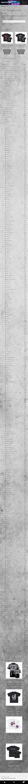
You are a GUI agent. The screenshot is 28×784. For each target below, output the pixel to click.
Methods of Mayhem (9, 433)
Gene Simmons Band (10, 314)
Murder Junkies (9, 449)
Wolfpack (8, 611)
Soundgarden (8, 529)
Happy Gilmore (10, 648)
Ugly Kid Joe (8, 585)
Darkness (8, 238)
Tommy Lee (8, 572)
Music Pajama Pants (9, 619)
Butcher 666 (8, 195)
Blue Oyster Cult (9, 173)
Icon (7, 349)
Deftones (8, 254)
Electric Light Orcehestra (10, 279)
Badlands (8, 148)
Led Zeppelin (8, 392)
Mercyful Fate (8, 423)
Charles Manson (9, 634)
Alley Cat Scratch (9, 136)
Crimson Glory (8, 222)
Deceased (8, 250)
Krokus (7, 388)
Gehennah (8, 312)
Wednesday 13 (8, 601)
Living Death (8, 398)
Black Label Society (9, 166)
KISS (7, 378)
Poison (7, 484)
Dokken (7, 267)
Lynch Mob (8, 404)
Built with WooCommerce (11, 778)
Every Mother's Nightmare (11, 289)
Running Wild (8, 513)
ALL (7, 134)
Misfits (7, 437)
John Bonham (8, 359)
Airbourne (8, 129)
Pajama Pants (7, 617)
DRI (7, 273)
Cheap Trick (8, 203)
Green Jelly (8, 332)
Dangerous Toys (9, 234)
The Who (8, 562)
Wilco (7, 609)
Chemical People (9, 205)
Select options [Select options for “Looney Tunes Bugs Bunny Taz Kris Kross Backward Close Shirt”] (10, 738)
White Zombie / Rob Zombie (11, 605)
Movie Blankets (9, 86)
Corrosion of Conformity (10, 220)
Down (7, 271)
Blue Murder (8, 172)
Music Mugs (8, 95)
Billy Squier (8, 164)
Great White (8, 328)
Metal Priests (8, 427)
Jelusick (7, 355)
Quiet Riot (8, 490)
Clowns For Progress (10, 216)
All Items (5, 64)
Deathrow (8, 248)
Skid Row (8, 523)
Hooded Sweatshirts (8, 109)
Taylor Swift (8, 543)
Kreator (7, 386)
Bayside (7, 154)
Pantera (7, 474)
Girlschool (8, 324)
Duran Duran (8, 277)
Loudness (8, 402)
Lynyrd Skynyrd (8, 406)
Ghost (7, 318)
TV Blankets (8, 91)
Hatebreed (8, 345)
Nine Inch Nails (9, 462)
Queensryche (8, 488)
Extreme (7, 296)
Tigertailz (8, 566)
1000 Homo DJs (9, 117)
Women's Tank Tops (8, 650)
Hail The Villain (9, 338)
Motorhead (8, 445)
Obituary (7, 468)
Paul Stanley (8, 476)
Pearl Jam (8, 478)
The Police (8, 560)
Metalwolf (8, 431)
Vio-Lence (8, 593)
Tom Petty (8, 570)
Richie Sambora (9, 503)
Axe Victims (8, 146)
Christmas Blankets (11, 101)
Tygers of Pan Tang (9, 580)
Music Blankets (9, 88)
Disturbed (8, 265)
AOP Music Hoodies (9, 74)
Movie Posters (8, 644)
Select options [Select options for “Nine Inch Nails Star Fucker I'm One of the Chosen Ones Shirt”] (10, 765)
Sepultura (8, 519)
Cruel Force (8, 226)
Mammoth (8, 418)
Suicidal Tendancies (9, 539)
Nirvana (7, 464)
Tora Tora (8, 574)
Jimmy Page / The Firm (10, 357)
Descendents (8, 257)
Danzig (7, 236)
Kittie (7, 380)
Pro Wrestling (7, 623)
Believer (7, 158)
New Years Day (8, 459)
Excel (7, 291)
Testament (8, 548)
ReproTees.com (6, 2)
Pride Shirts (7, 621)
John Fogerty (8, 361)
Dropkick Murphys (9, 275)
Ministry (7, 435)
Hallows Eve (8, 341)
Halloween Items (9, 107)
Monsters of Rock (9, 439)
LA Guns (7, 390)
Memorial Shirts (8, 113)
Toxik (7, 576)
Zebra (7, 615)
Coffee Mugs (7, 93)
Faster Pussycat (9, 298)
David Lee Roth (9, 240)
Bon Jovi (7, 179)
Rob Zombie (8, 505)
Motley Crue (8, 443)
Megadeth (8, 421)
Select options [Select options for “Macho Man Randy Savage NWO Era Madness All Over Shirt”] (10, 684)
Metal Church (8, 425)
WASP (7, 597)
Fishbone (8, 306)
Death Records (8, 246)
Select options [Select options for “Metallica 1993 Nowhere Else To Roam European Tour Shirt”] (7, 50)
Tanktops (6, 630)
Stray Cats (8, 535)
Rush (7, 515)
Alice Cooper (8, 131)
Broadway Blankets (9, 84)
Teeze (7, 546)
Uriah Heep (8, 587)
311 (7, 119)
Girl (7, 320)
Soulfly (7, 527)
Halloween (8, 339)
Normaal (8, 466)
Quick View (7, 52)
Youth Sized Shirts (8, 652)
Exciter (7, 293)
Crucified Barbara (9, 224)
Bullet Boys (8, 191)
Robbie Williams (9, 507)
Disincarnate (8, 263)
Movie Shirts (8, 646)
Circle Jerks (8, 213)
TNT (7, 568)
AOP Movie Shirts (9, 72)
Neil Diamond (8, 455)
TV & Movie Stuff (8, 640)
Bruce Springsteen (9, 189)
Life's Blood (8, 394)
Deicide (7, 255)
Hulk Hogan (8, 625)
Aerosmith (8, 127)
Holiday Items (7, 97)
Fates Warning (8, 302)
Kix (6, 382)
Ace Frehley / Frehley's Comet (11, 125)
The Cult (7, 556)
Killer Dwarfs (8, 373)
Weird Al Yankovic (9, 603)
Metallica (8, 429)
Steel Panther (8, 533)
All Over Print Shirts (8, 68)
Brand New (8, 183)
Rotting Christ (8, 511)
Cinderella (8, 211)
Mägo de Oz (8, 416)
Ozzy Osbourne (9, 472)
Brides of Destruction (10, 185)
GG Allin (7, 316)
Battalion (8, 152)
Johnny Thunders (9, 365)
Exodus (7, 295)
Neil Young (8, 457)
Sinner (7, 521)
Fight (7, 304)
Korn (7, 384)
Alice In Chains (8, 132)
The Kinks (8, 558)
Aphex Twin (8, 142)
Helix (7, 347)
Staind (7, 531)
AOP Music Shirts (9, 76)
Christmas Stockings (11, 105)
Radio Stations (9, 492)
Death (7, 242)
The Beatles (8, 550)
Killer (7, 371)
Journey (7, 367)
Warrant (7, 595)
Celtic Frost (8, 201)
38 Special (8, 121)
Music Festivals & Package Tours (11, 451)
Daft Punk (8, 230)
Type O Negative (9, 582)
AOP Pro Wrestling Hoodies (11, 78)
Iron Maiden (8, 351)
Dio (7, 259)
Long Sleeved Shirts (8, 111)
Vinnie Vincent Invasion (10, 591)
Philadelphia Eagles (9, 628)
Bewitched (8, 160)
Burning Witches (9, 193)
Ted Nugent (8, 544)
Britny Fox (8, 187)
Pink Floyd (8, 482)
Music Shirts (7, 115)
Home (3, 6)
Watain (7, 599)
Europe (7, 285)
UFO (7, 584)
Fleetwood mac (9, 308)
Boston (7, 181)
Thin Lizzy (8, 564)
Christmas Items (9, 99)
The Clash (8, 554)
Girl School (8, 322)
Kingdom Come (9, 377)
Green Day (8, 330)
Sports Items (7, 626)
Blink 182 (8, 170)
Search (14, 782)
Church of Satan (9, 209)
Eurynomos (8, 287)
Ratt (7, 498)
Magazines (8, 414)
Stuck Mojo (8, 537)
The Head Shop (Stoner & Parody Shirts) (12, 632)
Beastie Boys (8, 156)
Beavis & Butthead (9, 642)
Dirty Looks (8, 261)
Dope (7, 269)
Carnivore (8, 199)
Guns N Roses (8, 334)
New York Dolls (9, 461)
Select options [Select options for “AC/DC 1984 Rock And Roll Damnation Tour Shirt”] (21, 50)
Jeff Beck (8, 353)
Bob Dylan (8, 175)
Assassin (7, 144)
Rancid (7, 496)
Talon (7, 541)
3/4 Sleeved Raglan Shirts (9, 66)
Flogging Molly (9, 310)
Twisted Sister (8, 578)
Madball (7, 412)
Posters (7, 638)
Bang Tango (8, 150)
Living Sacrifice (9, 400)
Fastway (7, 300)
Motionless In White (9, 441)
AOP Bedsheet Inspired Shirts (11, 70)
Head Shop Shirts (9, 636)
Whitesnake (8, 607)
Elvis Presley (8, 281)
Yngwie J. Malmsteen (10, 613)
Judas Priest (8, 369)
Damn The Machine (9, 232)
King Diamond (8, 375)
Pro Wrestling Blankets (10, 90)
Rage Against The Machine (11, 494)
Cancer (7, 197)
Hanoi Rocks (8, 343)
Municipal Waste (9, 447)
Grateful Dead (8, 326)
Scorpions (8, 517)
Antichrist (8, 140)
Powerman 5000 (9, 486)
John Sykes (8, 363)
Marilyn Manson (9, 420)
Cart (22, 781)
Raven (7, 500)
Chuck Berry (8, 207)
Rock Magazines (9, 509)
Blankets (6, 82)
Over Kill (7, 470)
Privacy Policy (3, 778)
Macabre (7, 410)
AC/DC (7, 123)
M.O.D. (7, 408)
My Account (4, 782)
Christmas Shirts (11, 103)
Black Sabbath (8, 168)
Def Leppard (8, 252)
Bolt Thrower (8, 177)
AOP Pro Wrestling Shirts (10, 80)
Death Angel (8, 244)
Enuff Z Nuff (8, 283)
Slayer (7, 525)
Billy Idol (8, 162)
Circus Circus (8, 214)
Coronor (7, 218)
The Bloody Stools (9, 552)
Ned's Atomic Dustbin (10, 453)
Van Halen (8, 589)
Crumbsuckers (8, 228)
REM (7, 501)
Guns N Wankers (9, 336)
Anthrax (7, 138)
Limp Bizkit (8, 396)
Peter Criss (8, 480)
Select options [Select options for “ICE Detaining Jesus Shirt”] (10, 711)
